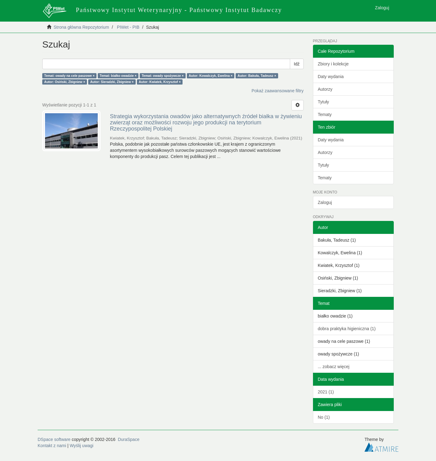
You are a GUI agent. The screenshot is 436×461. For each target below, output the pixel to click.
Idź (297, 63)
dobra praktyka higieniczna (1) (347, 328)
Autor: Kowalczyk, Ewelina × (210, 75)
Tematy (325, 114)
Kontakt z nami (52, 445)
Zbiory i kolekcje (333, 63)
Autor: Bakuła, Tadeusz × (257, 75)
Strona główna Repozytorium (81, 27)
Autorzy (325, 89)
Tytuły (323, 101)
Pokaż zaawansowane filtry (278, 90)
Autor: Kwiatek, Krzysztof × (160, 82)
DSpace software (54, 439)
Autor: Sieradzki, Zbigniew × (112, 82)
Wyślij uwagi (81, 445)
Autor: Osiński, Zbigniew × (64, 82)
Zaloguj (325, 202)
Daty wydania (331, 76)
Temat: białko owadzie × (118, 75)
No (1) (324, 417)
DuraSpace (128, 439)
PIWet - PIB (128, 27)
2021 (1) (326, 391)
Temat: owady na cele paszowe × (69, 75)
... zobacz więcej (334, 366)
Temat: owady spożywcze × (162, 75)
